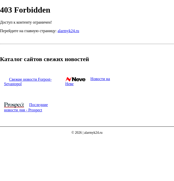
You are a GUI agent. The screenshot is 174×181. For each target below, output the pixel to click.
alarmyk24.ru (68, 31)
